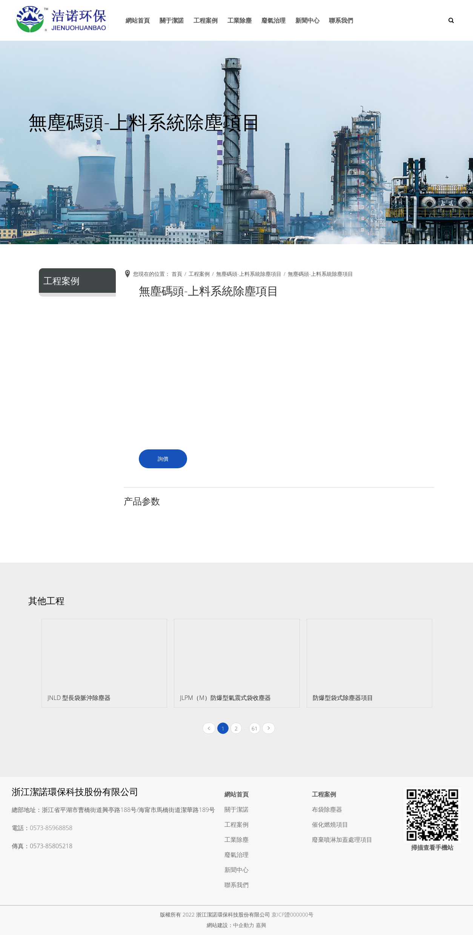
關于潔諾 (168, 20)
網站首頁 (134, 20)
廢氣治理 (272, 20)
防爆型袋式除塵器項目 (343, 698)
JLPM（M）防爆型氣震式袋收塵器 (225, 698)
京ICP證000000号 (292, 914)
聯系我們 (341, 20)
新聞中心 (306, 20)
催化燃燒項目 (330, 824)
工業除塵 (237, 20)
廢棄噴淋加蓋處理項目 (342, 839)
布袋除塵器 (327, 809)
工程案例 (203, 20)
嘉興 (261, 925)
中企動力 (243, 925)
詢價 (163, 458)
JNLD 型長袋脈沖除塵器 (79, 698)
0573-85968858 (51, 828)
